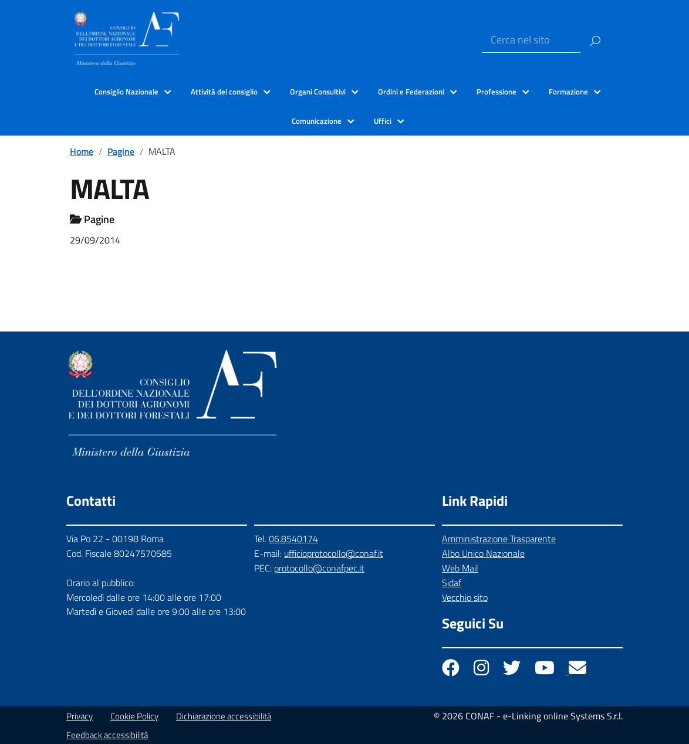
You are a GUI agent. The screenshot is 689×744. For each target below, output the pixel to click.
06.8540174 (293, 539)
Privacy (79, 716)
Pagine (120, 151)
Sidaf (451, 583)
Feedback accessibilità (107, 735)
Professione (496, 91)
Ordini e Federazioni (411, 91)
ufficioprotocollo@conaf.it (333, 553)
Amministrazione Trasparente (499, 539)
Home (81, 151)
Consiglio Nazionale (126, 91)
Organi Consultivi (318, 91)
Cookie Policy (134, 716)
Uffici (382, 121)
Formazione (568, 91)
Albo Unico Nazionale (483, 553)
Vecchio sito (465, 597)
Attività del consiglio (224, 91)
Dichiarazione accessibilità (223, 716)
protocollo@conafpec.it (319, 568)
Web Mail (460, 568)
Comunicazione (317, 121)
